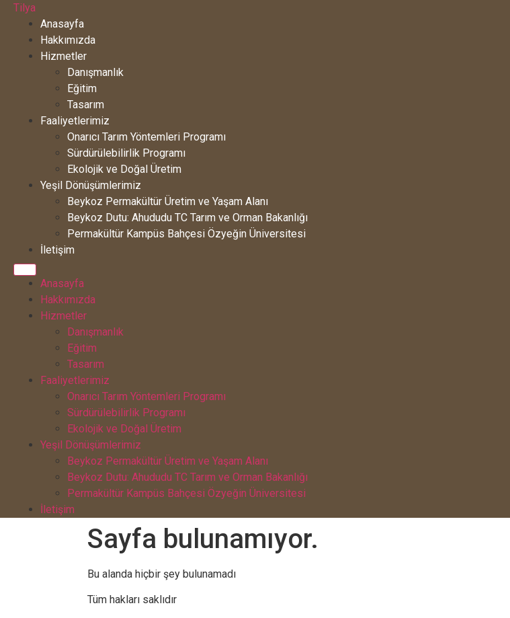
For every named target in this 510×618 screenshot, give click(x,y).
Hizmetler (63, 56)
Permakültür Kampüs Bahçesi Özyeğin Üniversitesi (186, 233)
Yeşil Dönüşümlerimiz (90, 185)
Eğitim (82, 88)
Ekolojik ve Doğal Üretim (124, 169)
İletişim (57, 249)
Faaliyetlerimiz (75, 120)
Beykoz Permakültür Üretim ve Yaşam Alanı (167, 201)
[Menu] (24, 270)
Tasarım (85, 104)
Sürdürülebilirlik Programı (126, 153)
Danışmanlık (95, 72)
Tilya (24, 7)
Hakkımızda (67, 40)
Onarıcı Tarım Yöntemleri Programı (146, 136)
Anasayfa (62, 23)
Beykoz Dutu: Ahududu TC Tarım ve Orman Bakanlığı (187, 217)
